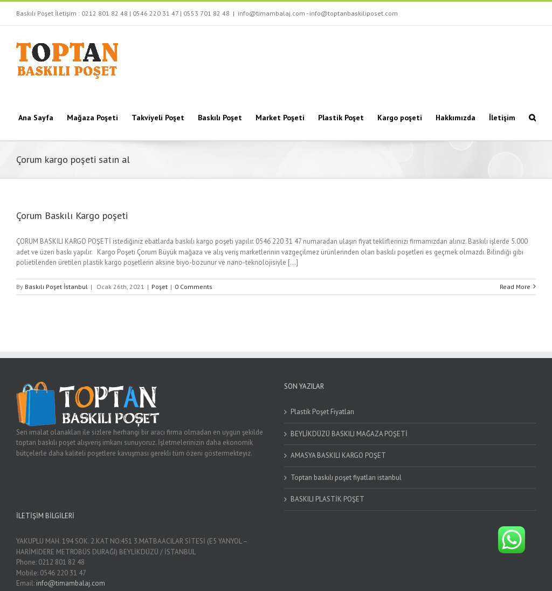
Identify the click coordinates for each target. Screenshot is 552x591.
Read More (515, 287)
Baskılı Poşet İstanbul (56, 287)
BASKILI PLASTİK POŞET (327, 499)
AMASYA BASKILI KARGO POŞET (338, 455)
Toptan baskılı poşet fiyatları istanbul (346, 477)
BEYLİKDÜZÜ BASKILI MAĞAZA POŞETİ (349, 433)
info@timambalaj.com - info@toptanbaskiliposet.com (318, 13)
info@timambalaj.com (70, 583)
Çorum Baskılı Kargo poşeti (72, 215)
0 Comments (193, 287)
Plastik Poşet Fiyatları (322, 411)
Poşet (159, 287)
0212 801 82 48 (104, 13)
